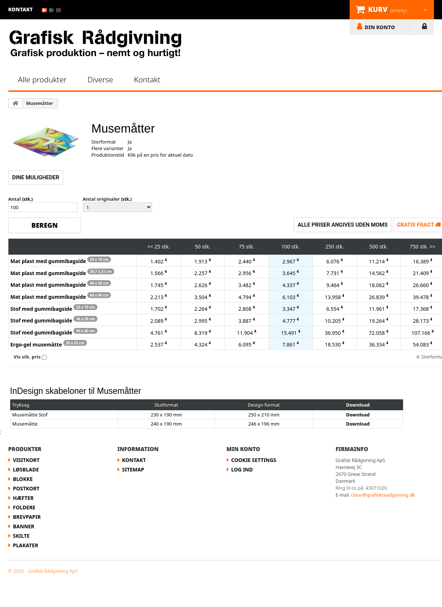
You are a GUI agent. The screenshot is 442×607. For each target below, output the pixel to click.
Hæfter (23, 497)
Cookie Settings (253, 460)
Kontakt (147, 79)
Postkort (26, 488)
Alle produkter (42, 79)
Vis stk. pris (27, 356)
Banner (24, 526)
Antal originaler (101, 199)
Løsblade (26, 469)
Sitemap (133, 469)
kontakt (20, 9)
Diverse (100, 79)
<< (150, 246)
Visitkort (26, 460)
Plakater (25, 545)
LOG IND (424, 27)
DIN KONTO (380, 27)
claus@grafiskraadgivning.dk (383, 495)
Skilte (21, 535)
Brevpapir (27, 516)
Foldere (24, 507)
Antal (14, 199)
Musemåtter (39, 103)
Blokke (23, 478)
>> (432, 246)
